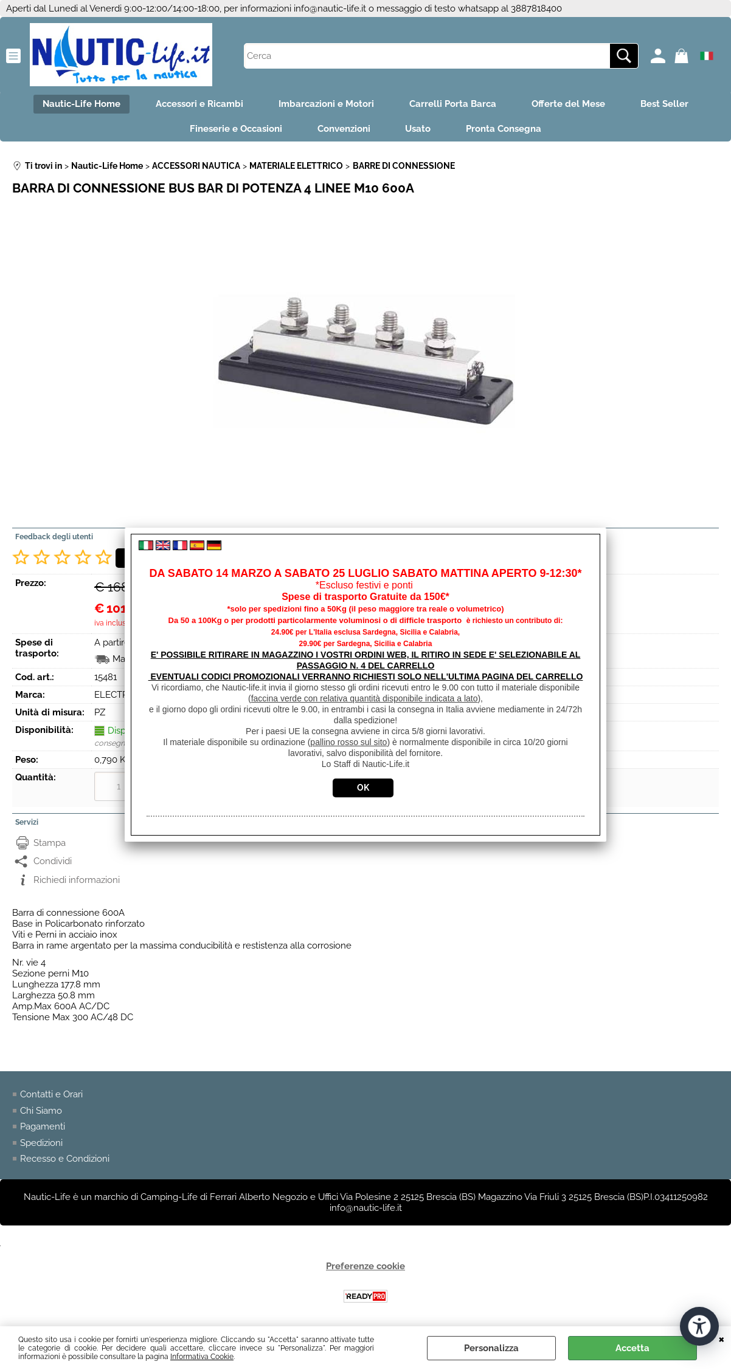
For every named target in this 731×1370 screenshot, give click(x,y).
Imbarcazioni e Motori (325, 104)
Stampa (49, 844)
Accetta (632, 1348)
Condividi (52, 862)
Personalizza (491, 1348)
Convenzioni (343, 129)
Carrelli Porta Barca (453, 104)
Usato (419, 129)
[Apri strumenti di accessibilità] (699, 1326)
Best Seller (667, 104)
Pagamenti (42, 1128)
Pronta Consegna (506, 129)
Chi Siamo (41, 1111)
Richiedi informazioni (76, 881)
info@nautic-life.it (330, 8)
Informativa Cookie (202, 1356)
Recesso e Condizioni (64, 1160)
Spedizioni (41, 1144)
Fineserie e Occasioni (234, 129)
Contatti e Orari (51, 1096)
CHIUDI (721, 1338)
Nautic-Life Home (78, 104)
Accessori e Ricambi (197, 104)
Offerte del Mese (570, 104)
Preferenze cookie (365, 1267)
